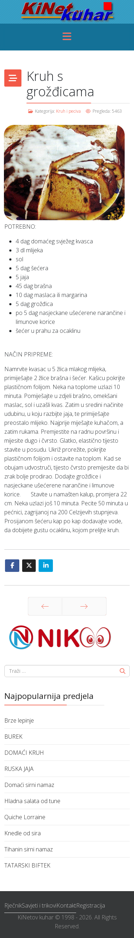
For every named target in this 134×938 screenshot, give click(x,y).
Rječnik (13, 905)
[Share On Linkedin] (46, 565)
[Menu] (67, 37)
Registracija (90, 905)
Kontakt (66, 905)
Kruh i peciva (68, 111)
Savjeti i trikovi (39, 905)
